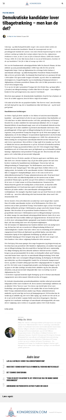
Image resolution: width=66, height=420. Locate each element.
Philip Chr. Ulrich (12, 36)
